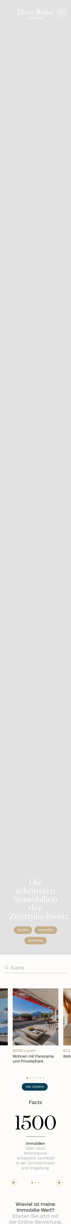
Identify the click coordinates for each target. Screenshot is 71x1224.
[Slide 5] (43, 1078)
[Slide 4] (40, 1078)
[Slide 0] (27, 1078)
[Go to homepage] (35, 14)
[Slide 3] (37, 1078)
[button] (62, 13)
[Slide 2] (34, 1078)
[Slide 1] (30, 1078)
